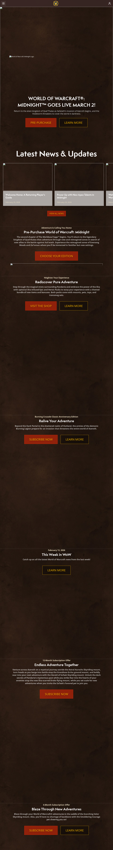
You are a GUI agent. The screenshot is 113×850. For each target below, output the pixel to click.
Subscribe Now (41, 350)
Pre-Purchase (41, 123)
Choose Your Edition (56, 256)
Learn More (73, 123)
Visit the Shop (41, 306)
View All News (56, 213)
